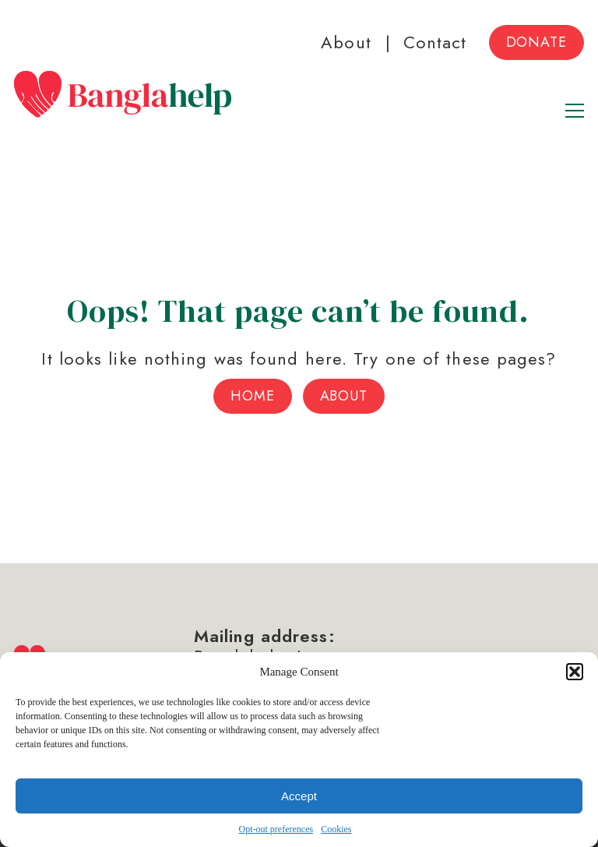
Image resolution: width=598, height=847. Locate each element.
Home (252, 396)
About (346, 42)
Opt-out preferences (276, 829)
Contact (435, 42)
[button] (574, 671)
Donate (536, 42)
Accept (299, 796)
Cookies (336, 829)
